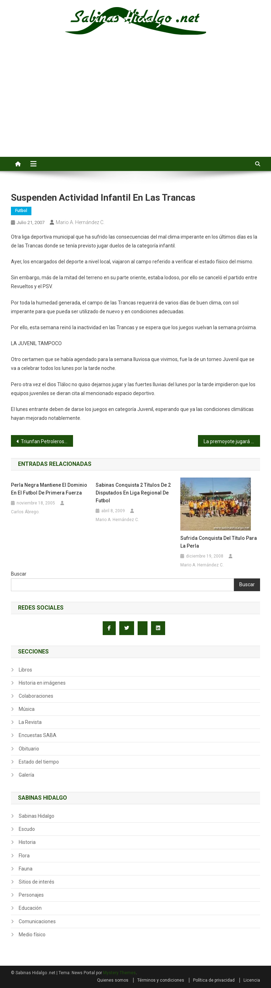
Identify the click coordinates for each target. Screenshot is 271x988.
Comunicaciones (37, 921)
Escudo (27, 829)
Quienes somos (112, 980)
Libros (25, 670)
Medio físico (32, 934)
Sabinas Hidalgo (36, 816)
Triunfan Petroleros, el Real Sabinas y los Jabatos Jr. (47, 441)
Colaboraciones (36, 696)
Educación (30, 908)
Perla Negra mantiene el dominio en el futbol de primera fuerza (49, 489)
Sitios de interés (36, 882)
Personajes (31, 895)
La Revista (30, 722)
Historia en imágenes (42, 683)
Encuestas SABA (37, 735)
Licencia (251, 980)
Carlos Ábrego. (25, 511)
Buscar (18, 574)
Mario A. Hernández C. (80, 222)
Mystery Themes (119, 972)
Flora (24, 855)
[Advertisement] (135, 103)
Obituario (29, 749)
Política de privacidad (214, 980)
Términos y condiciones (160, 980)
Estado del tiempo (39, 762)
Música (27, 709)
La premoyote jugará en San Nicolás (232, 441)
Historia (27, 842)
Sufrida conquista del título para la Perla (218, 542)
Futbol (21, 210)
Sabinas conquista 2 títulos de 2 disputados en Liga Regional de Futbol (133, 492)
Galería (26, 775)
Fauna (25, 869)
